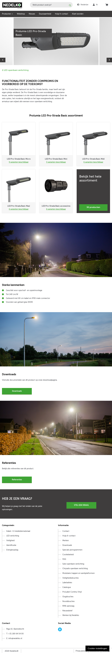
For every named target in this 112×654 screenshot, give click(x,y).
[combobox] (51, 4)
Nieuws (32, 14)
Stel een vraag (81, 505)
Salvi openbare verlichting (73, 564)
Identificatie (11, 545)
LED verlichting (12, 536)
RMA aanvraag (68, 606)
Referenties (17, 480)
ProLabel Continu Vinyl (72, 592)
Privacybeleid (81, 651)
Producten (6, 14)
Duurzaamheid (45, 14)
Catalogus (66, 587)
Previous (2, 60)
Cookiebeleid (68, 555)
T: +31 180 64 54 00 (15, 634)
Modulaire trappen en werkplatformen (78, 573)
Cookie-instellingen (97, 648)
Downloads (17, 391)
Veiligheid (10, 540)
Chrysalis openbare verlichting (75, 568)
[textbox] (51, 4)
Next (109, 60)
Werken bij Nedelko (70, 615)
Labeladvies (67, 583)
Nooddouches (68, 601)
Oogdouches (67, 597)
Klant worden (77, 14)
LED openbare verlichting (15, 70)
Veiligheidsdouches (70, 578)
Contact (65, 531)
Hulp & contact (61, 14)
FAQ (64, 559)
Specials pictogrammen (72, 550)
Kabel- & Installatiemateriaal (18, 531)
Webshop (21, 14)
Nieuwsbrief (67, 611)
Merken (65, 540)
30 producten (93, 207)
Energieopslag (12, 550)
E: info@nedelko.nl (14, 638)
